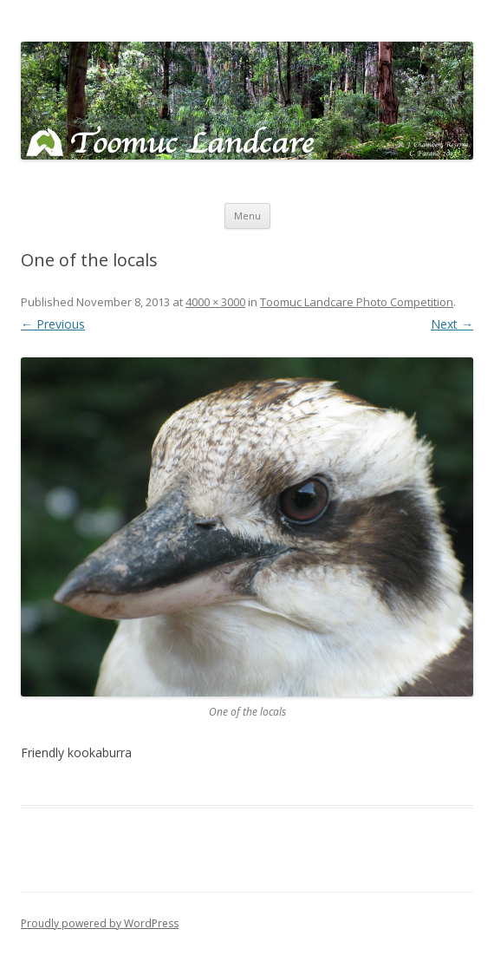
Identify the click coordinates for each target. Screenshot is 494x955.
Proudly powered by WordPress (100, 923)
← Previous (53, 324)
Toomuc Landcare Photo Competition (356, 302)
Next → (452, 324)
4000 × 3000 (215, 302)
